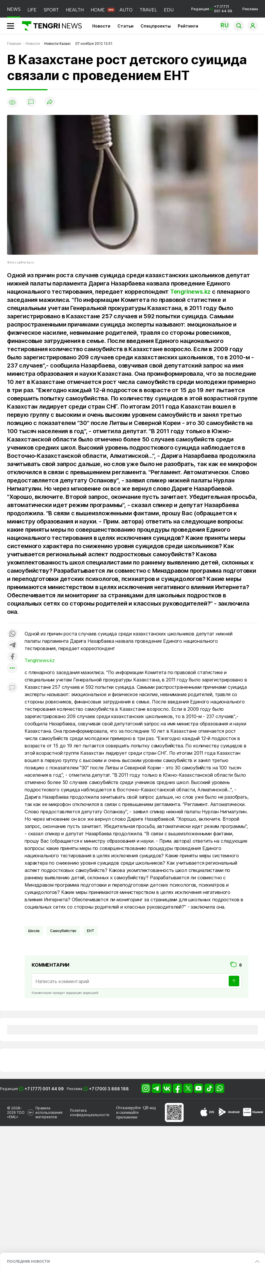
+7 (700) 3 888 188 (109, 1088)
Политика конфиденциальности (89, 1112)
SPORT (51, 10)
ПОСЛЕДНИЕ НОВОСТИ (28, 1261)
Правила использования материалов (48, 1112)
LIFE (32, 10)
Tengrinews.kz (190, 291)
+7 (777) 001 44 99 (44, 1088)
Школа (34, 931)
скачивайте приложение (127, 1114)
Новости (101, 25)
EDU (169, 10)
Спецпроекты (156, 25)
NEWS (13, 9)
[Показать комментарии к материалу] (12, 687)
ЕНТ (90, 931)
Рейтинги (188, 25)
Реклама (250, 9)
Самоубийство (63, 931)
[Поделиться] (50, 102)
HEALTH (75, 10)
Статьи (125, 25)
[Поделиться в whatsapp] (12, 634)
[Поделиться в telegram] (12, 645)
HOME (98, 10)
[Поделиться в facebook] (12, 657)
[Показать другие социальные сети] (12, 668)
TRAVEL (148, 10)
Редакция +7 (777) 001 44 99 (211, 8)
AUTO (126, 10)
